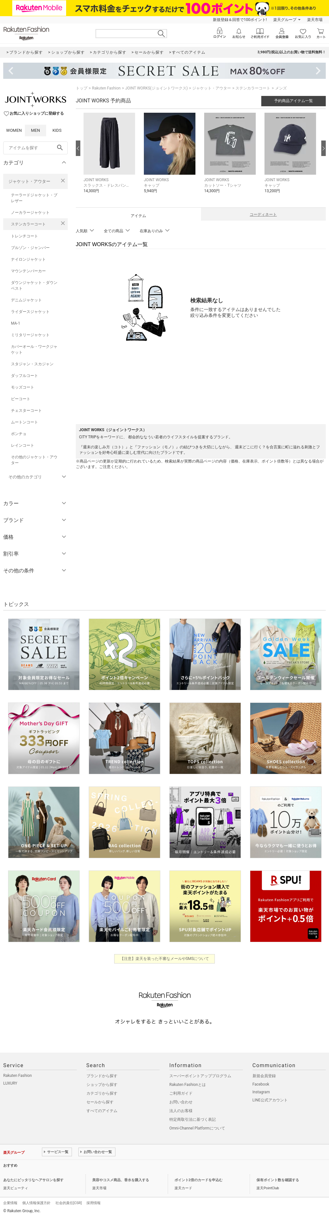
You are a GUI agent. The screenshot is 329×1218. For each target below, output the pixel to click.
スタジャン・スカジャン (32, 364)
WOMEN (14, 130)
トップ (81, 88)
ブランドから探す (101, 1076)
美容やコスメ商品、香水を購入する (120, 1180)
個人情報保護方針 (36, 1203)
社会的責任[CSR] (68, 1203)
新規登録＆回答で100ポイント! (240, 19)
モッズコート (22, 387)
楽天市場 (315, 19)
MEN (35, 130)
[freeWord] (35, 147)
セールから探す (100, 1102)
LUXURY (10, 1083)
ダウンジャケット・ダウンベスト (34, 285)
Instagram (261, 1092)
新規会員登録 (264, 1076)
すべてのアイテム (101, 1111)
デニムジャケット (26, 300)
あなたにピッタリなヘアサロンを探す (33, 1180)
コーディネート (263, 214)
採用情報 (93, 1203)
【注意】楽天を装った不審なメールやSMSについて (164, 958)
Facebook (261, 1084)
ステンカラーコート (28, 224)
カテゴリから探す (101, 1093)
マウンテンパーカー (28, 271)
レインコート (22, 445)
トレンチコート (24, 236)
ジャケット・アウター (29, 181)
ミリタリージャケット (30, 335)
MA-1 (15, 323)
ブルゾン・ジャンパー (30, 247)
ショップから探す (101, 1084)
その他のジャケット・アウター (34, 460)
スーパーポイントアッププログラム (200, 1076)
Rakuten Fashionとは (187, 1084)
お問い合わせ (181, 1102)
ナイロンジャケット (28, 259)
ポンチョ (18, 434)
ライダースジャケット (30, 311)
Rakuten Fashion (106, 88)
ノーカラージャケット (30, 212)
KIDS (57, 130)
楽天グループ (284, 19)
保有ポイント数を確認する (277, 1180)
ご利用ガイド (181, 1093)
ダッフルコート (24, 375)
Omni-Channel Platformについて (197, 1128)
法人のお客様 (181, 1111)
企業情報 (10, 1203)
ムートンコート (24, 422)
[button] (110, 158)
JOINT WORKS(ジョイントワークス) (156, 88)
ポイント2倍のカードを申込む (198, 1180)
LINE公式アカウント (270, 1100)
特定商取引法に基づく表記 (192, 1119)
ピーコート (20, 399)
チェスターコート (26, 410)
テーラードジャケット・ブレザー (34, 198)
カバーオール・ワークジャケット (34, 349)
